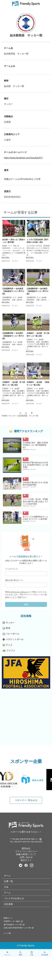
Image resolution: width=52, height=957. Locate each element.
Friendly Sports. (27, 945)
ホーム (7, 875)
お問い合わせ (26, 857)
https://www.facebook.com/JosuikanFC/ (23, 158)
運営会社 (26, 848)
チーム (7, 892)
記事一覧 (8, 881)
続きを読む (5, 257)
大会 (6, 887)
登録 (26, 604)
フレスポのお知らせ (14, 898)
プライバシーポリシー (20, 592)
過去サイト (26, 860)
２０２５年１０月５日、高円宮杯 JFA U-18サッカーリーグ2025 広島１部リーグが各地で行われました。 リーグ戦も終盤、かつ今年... (38, 250)
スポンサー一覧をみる (26, 800)
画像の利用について (26, 854)
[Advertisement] (26, 719)
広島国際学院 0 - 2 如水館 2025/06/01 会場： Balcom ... (13, 299)
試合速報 (8, 904)
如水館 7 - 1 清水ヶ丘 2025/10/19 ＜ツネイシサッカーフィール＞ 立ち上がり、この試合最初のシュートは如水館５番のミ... (13, 250)
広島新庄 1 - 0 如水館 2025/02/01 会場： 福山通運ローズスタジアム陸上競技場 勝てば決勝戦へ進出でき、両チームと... (38, 344)
